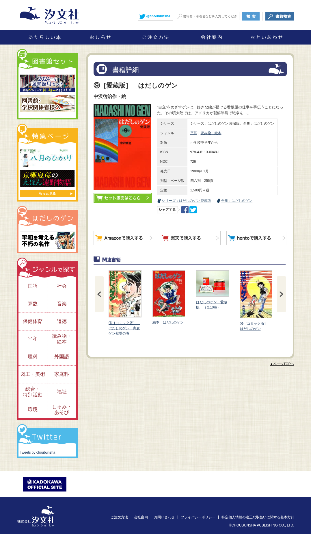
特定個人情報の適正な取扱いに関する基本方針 (257, 517)
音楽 (62, 303)
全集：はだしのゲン (236, 201)
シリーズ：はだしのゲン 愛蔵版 (186, 201)
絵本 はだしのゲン (168, 297)
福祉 (62, 392)
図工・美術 (33, 374)
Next (281, 294)
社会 (62, 286)
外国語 (61, 356)
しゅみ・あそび (62, 409)
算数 (33, 303)
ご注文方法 (119, 517)
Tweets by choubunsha (37, 452)
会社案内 (141, 517)
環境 (33, 409)
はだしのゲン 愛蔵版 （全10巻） (212, 289)
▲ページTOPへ (282, 364)
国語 (33, 286)
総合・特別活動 (32, 392)
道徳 (62, 321)
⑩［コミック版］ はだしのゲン (256, 300)
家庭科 (61, 374)
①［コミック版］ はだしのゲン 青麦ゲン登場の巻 (125, 302)
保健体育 (32, 321)
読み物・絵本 (211, 133)
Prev (99, 294)
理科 (33, 356)
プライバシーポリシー (198, 517)
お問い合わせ (164, 517)
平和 (193, 133)
